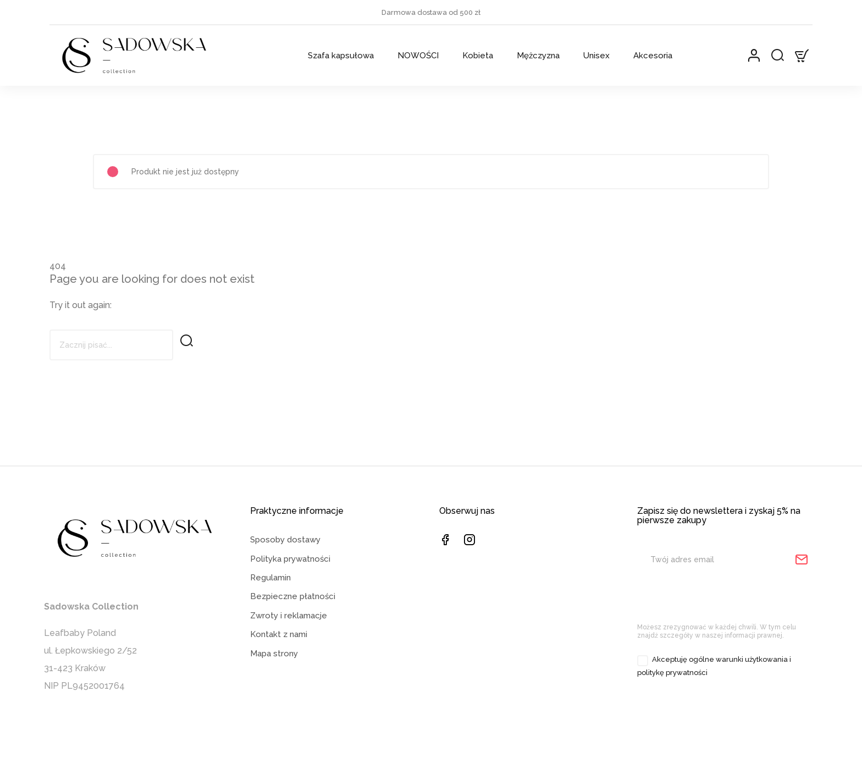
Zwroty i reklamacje (288, 643)
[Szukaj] (111, 345)
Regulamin (270, 605)
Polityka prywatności (290, 585)
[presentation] (729, 624)
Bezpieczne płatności (292, 623)
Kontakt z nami (278, 661)
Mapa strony (274, 680)
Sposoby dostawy (285, 567)
